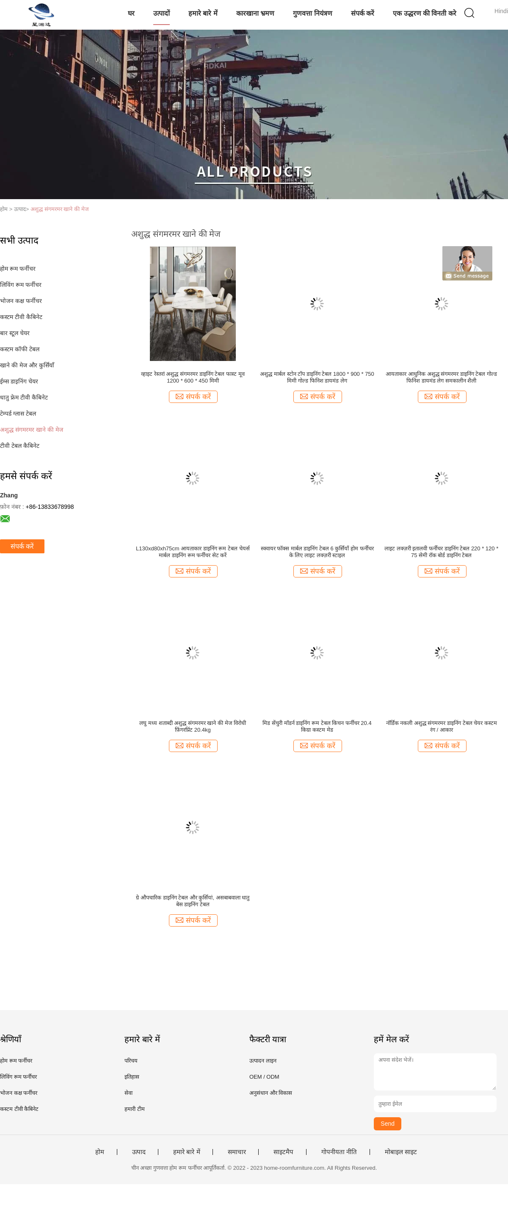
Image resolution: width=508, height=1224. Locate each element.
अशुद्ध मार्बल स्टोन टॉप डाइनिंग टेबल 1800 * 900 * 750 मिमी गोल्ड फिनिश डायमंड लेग (317, 377)
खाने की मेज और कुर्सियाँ (27, 365)
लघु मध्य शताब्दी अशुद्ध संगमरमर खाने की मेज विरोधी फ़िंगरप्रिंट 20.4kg (192, 726)
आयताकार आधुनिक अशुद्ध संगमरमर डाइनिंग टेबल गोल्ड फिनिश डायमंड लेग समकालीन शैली (441, 377)
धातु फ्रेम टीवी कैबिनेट (24, 397)
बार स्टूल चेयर (15, 333)
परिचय (131, 1060)
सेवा (128, 1093)
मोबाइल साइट (401, 1152)
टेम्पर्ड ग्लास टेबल (18, 413)
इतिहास (131, 1077)
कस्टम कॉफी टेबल (19, 349)
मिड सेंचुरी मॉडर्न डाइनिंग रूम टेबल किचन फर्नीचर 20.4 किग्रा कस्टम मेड (316, 726)
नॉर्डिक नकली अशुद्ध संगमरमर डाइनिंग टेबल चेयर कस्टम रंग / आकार (441, 726)
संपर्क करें (362, 13)
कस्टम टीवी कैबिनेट (21, 317)
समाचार (237, 1152)
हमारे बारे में (203, 13)
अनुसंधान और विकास (270, 1093)
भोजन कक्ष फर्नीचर (21, 300)
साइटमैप (283, 1152)
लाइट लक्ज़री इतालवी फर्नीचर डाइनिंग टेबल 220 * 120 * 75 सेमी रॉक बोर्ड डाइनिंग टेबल (441, 551)
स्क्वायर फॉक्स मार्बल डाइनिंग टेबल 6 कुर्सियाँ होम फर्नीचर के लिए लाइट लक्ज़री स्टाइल (317, 551)
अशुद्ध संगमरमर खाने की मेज (59, 209)
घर (131, 13)
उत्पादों (161, 13)
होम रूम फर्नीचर (18, 268)
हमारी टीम (134, 1109)
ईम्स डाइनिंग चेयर (19, 381)
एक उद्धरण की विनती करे (424, 13)
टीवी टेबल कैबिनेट (19, 445)
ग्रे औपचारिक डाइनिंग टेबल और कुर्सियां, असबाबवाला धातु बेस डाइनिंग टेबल (192, 901)
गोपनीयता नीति (339, 1152)
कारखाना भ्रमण (255, 13)
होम (99, 1152)
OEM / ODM (264, 1077)
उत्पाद (139, 1152)
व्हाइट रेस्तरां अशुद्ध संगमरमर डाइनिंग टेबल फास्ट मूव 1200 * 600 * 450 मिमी (192, 377)
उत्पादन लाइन (262, 1060)
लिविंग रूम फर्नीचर (20, 284)
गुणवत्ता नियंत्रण (312, 13)
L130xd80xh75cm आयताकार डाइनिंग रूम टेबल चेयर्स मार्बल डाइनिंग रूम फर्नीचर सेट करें (193, 551)
